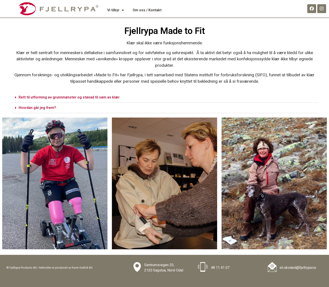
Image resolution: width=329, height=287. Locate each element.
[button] (164, 97)
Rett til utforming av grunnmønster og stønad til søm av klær (69, 97)
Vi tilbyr (115, 10)
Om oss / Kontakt (147, 10)
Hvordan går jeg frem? (37, 108)
